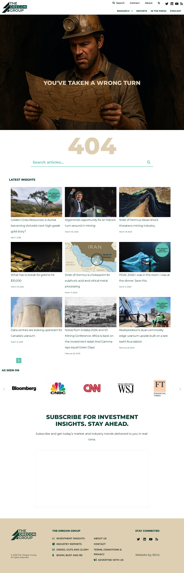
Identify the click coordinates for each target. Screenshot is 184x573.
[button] (4, 389)
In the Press (158, 11)
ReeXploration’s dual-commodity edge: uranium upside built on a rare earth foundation (143, 335)
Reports (141, 11)
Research (125, 11)
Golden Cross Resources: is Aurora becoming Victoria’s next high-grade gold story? (35, 225)
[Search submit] (148, 162)
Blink (156, 555)
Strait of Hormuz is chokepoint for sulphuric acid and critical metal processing (87, 280)
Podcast (175, 11)
